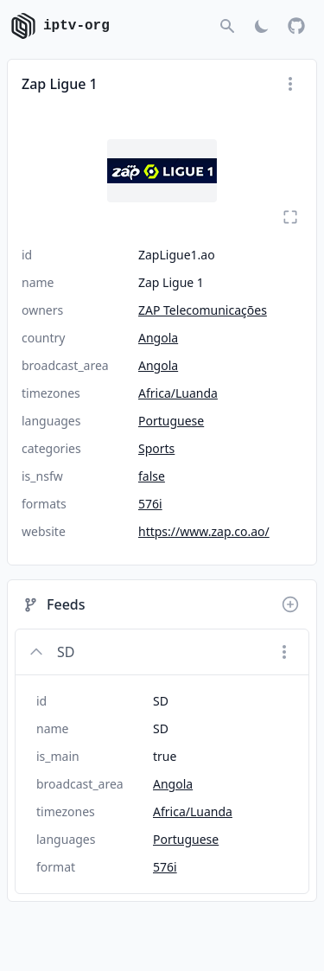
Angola (158, 337)
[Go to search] (227, 26)
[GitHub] (296, 26)
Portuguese (171, 420)
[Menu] (290, 84)
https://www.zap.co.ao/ (204, 531)
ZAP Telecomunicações (202, 310)
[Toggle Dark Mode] (262, 26)
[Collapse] (36, 652)
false (151, 476)
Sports (156, 448)
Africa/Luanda (178, 393)
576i (150, 503)
